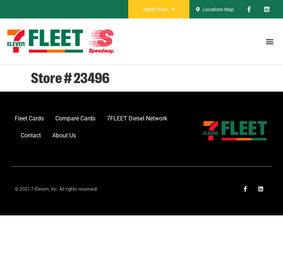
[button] (269, 41)
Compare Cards (75, 118)
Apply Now (159, 9)
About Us (64, 135)
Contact (31, 135)
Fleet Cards (29, 118)
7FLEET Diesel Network (137, 118)
